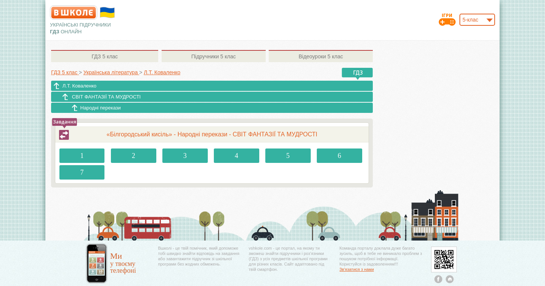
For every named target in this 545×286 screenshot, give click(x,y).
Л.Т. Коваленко (79, 86)
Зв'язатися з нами (356, 269)
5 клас (105, 56)
